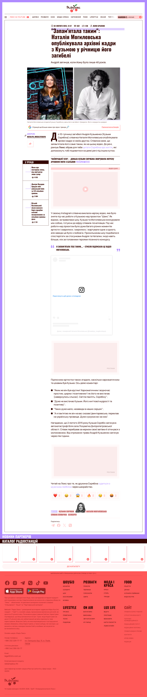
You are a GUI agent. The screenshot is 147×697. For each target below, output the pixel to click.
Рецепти (127, 586)
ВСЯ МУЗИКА (87, 612)
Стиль (106, 593)
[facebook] (59, 525)
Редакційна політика (132, 628)
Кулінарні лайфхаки (131, 593)
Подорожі (67, 622)
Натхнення (76, 17)
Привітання (67, 615)
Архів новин (128, 638)
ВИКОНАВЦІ (87, 615)
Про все (66, 612)
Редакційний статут (132, 624)
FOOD (85, 17)
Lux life (109, 607)
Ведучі (106, 612)
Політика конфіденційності (131, 620)
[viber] (70, 525)
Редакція (127, 642)
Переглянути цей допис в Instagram (67, 296)
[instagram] (15, 583)
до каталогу (73, 566)
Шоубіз (35, 17)
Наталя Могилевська (96, 511)
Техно (65, 619)
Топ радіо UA (114, 17)
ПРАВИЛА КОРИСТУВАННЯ (133, 612)
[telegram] (53, 525)
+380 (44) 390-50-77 (13, 648)
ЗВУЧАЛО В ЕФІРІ (89, 619)
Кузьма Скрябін (66, 511)
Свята (85, 597)
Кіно (53, 17)
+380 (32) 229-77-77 (13, 640)
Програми (107, 615)
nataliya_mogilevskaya (36, 136)
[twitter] (64, 525)
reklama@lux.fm (11, 664)
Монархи (66, 586)
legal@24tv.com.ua (13, 656)
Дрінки (126, 590)
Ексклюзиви (68, 597)
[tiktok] (38, 583)
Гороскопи (87, 593)
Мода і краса (63, 17)
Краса (106, 590)
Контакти (128, 635)
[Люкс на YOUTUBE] (19, 17)
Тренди (106, 597)
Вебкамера (108, 619)
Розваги (44, 17)
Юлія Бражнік (99, 26)
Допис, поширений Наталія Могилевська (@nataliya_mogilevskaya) (81, 331)
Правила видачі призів (133, 631)
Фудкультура (129, 597)
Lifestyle (94, 17)
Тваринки (87, 590)
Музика (66, 600)
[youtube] (45, 583)
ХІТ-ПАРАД (87, 622)
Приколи (86, 586)
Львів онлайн (109, 626)
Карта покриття (110, 622)
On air (103, 17)
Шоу (64, 593)
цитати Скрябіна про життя (97, 147)
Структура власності (132, 615)
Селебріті (72, 515)
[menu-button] (6, 17)
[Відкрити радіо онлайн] (130, 17)
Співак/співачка (59, 515)
